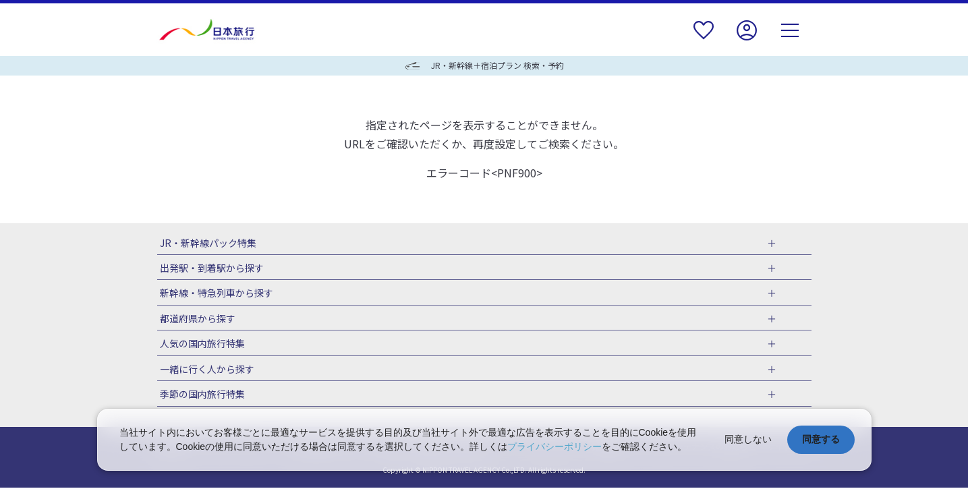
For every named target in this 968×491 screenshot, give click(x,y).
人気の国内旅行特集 (199, 345)
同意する (821, 439)
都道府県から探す (195, 320)
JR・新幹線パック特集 (205, 243)
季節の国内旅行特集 (199, 397)
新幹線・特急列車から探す (214, 294)
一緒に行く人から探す (204, 372)
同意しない (748, 439)
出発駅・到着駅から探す (209, 268)
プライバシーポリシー (554, 446)
